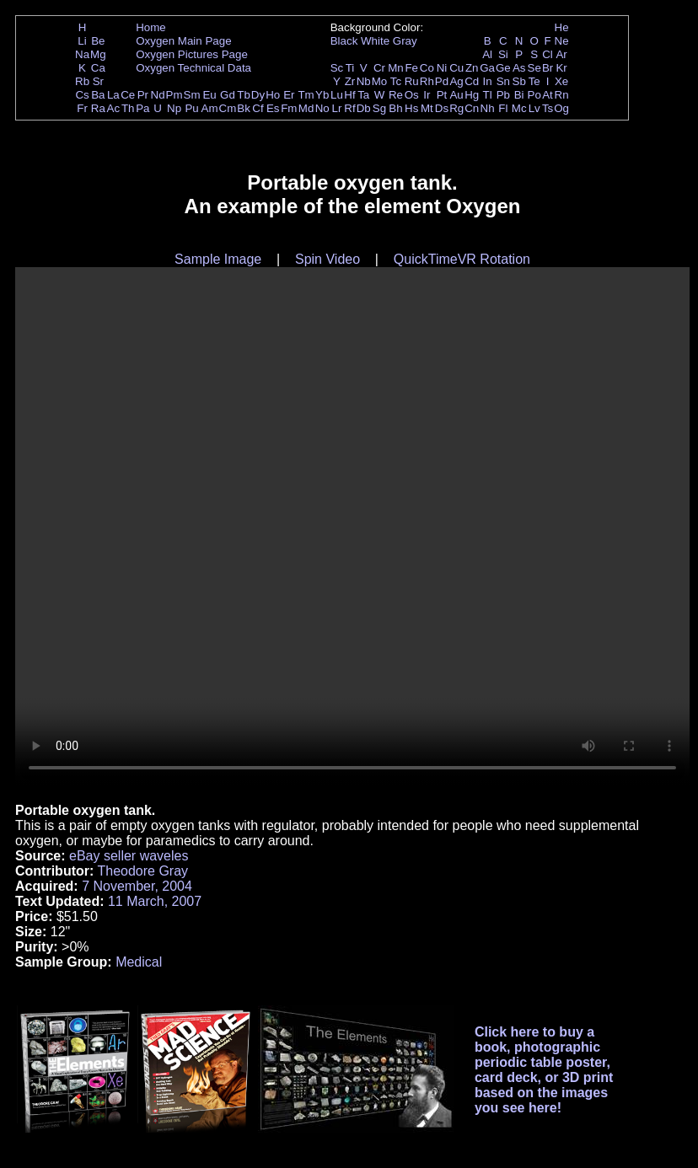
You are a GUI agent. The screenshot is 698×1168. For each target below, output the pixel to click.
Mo (380, 81)
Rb (82, 81)
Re (396, 94)
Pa (142, 108)
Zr (350, 81)
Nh (488, 108)
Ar (561, 54)
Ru (412, 81)
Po (534, 94)
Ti (350, 68)
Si (503, 54)
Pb (503, 94)
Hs (411, 108)
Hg (471, 94)
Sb (519, 81)
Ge (503, 68)
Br (547, 68)
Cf (257, 108)
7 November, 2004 (137, 886)
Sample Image (217, 259)
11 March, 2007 (154, 901)
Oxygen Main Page (183, 41)
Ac (114, 108)
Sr (98, 81)
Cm (228, 108)
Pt (442, 94)
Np (174, 108)
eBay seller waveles (128, 856)
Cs (82, 94)
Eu (209, 94)
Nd (158, 94)
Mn (396, 68)
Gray (405, 41)
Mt (427, 108)
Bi (519, 94)
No (322, 108)
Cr (379, 68)
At (547, 94)
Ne (562, 41)
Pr (142, 94)
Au (456, 94)
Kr (561, 68)
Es (273, 108)
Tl (487, 94)
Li (82, 41)
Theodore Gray (142, 871)
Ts (547, 108)
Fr (82, 108)
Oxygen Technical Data (193, 68)
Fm (289, 108)
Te (534, 81)
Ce (128, 94)
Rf (349, 108)
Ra (98, 108)
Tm (306, 94)
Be (98, 41)
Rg (456, 108)
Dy (258, 94)
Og (561, 108)
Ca (98, 68)
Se (534, 68)
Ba (98, 94)
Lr (337, 108)
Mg (98, 54)
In (487, 81)
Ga (487, 68)
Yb (322, 94)
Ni (442, 68)
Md (306, 108)
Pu (191, 108)
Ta (363, 94)
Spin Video (327, 259)
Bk (243, 108)
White (375, 41)
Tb (243, 94)
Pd (441, 81)
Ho (273, 94)
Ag (456, 81)
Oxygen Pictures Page (192, 54)
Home (151, 27)
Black (344, 41)
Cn (471, 108)
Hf (349, 94)
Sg (379, 108)
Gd (227, 94)
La (113, 94)
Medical (138, 962)
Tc (395, 81)
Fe (411, 68)
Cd (471, 81)
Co (427, 68)
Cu (456, 68)
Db (364, 108)
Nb (364, 81)
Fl (502, 108)
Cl (547, 54)
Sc (337, 68)
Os (412, 94)
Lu (336, 94)
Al (487, 54)
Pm (174, 94)
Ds (441, 108)
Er (288, 94)
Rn (562, 94)
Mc (519, 108)
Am (209, 108)
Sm (192, 94)
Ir (426, 94)
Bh (395, 108)
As (519, 68)
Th (128, 108)
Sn (503, 81)
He (562, 27)
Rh (427, 81)
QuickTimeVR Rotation (462, 259)
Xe (561, 81)
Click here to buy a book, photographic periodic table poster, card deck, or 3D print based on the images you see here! (544, 1070)
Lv (534, 108)
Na (82, 54)
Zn (472, 68)
